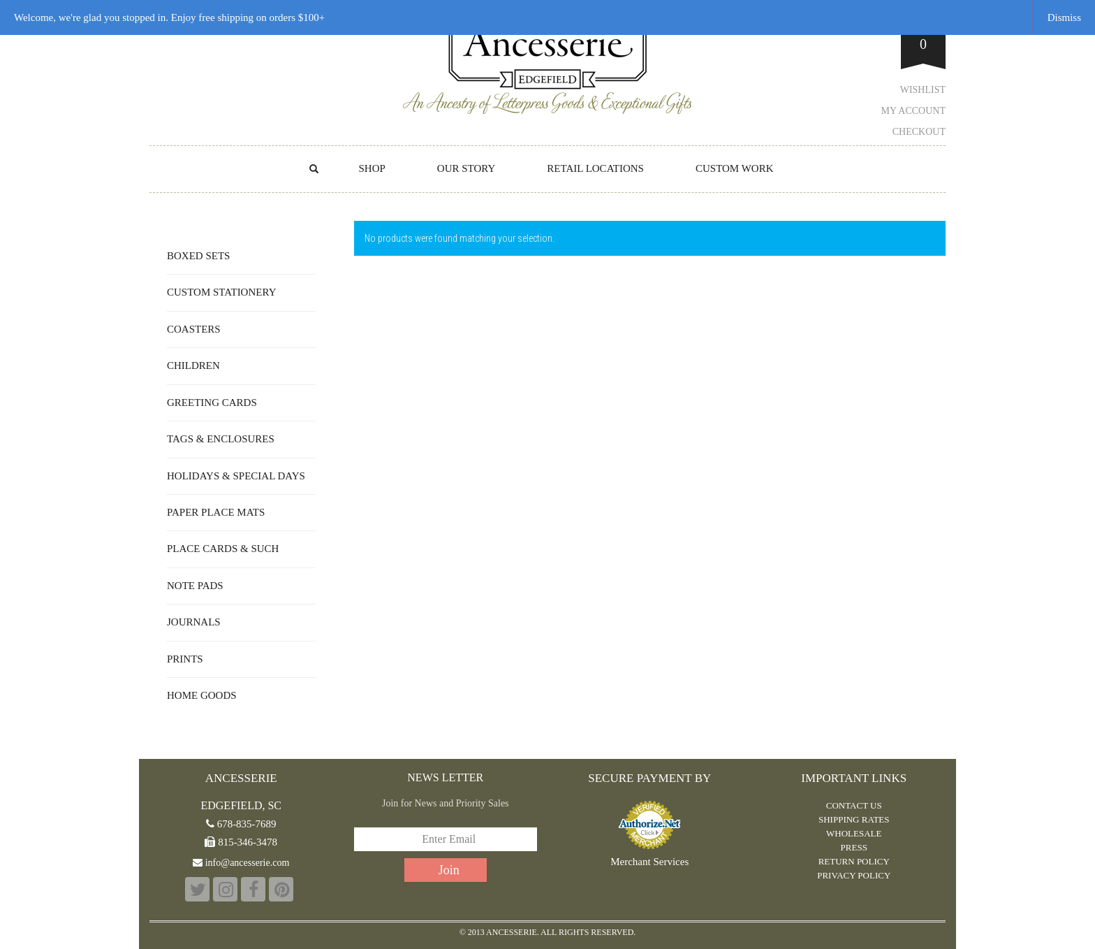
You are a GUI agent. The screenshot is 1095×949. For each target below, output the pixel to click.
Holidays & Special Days (236, 475)
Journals (194, 622)
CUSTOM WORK (735, 168)
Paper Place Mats (216, 512)
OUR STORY (466, 168)
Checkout (919, 131)
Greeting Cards (212, 402)
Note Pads (195, 585)
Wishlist (923, 90)
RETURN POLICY (854, 861)
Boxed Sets (198, 255)
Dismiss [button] (1064, 17)
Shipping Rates (854, 819)
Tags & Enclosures (220, 438)
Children (193, 365)
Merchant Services (649, 862)
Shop (371, 168)
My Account (913, 111)
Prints (185, 659)
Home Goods (202, 695)
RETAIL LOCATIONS (595, 168)
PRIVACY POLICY (853, 875)
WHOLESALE (853, 833)
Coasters (194, 329)
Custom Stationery (221, 292)
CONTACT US (854, 805)
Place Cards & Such (223, 548)
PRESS (854, 847)
